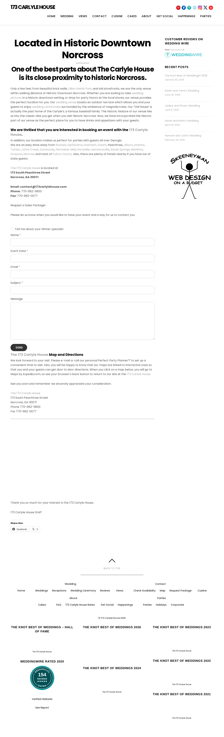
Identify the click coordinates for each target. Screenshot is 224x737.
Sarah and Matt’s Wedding (182, 120)
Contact (99, 16)
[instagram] (200, 8)
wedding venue (66, 102)
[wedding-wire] (189, 8)
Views (83, 16)
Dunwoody (47, 149)
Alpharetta (74, 145)
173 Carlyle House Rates (80, 604)
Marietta (137, 149)
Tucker (15, 149)
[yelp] (211, 8)
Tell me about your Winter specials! (37, 229)
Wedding (67, 16)
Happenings (186, 16)
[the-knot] (194, 8)
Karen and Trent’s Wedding (182, 90)
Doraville (83, 149)
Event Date (19, 251)
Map (162, 590)
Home (51, 16)
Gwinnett (90, 145)
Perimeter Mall (66, 149)
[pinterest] (178, 8)
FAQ (58, 604)
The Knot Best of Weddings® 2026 (186, 75)
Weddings (41, 590)
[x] (205, 8)
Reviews (105, 590)
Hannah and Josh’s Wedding (183, 135)
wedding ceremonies (46, 107)
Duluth (102, 145)
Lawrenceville (99, 149)
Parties (205, 16)
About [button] (73, 598)
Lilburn (128, 145)
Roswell (61, 145)
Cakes (132, 16)
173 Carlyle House (138, 374)
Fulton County (62, 154)
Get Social (164, 16)
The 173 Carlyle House (25, 168)
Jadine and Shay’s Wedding (182, 105)
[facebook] (184, 8)
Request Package (181, 590)
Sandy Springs (120, 149)
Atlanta (139, 145)
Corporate (177, 604)
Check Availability (145, 590)
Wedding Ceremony (83, 590)
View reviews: (176, 49)
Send (19, 347)
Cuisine (116, 16)
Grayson (16, 154)
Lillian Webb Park (80, 89)
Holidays (161, 604)
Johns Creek (30, 149)
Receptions (59, 590)
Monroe (28, 154)
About (146, 16)
